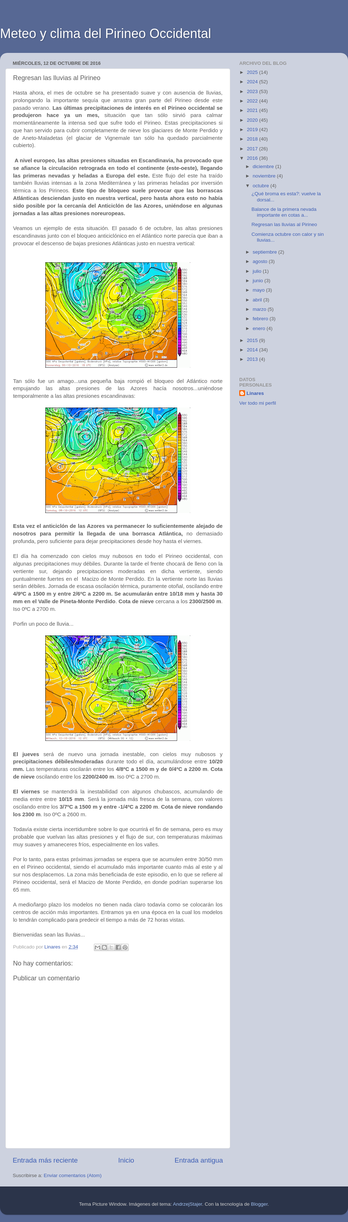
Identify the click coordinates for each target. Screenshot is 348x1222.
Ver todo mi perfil (257, 403)
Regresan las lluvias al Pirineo (284, 224)
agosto (261, 261)
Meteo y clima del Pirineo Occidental (105, 33)
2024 (253, 81)
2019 (253, 129)
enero (259, 328)
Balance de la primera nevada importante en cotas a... (284, 212)
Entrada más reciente (45, 1160)
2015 (253, 340)
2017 (253, 148)
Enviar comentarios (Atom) (73, 1175)
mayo (259, 290)
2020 (253, 120)
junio (258, 280)
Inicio (126, 1160)
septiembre (265, 252)
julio (258, 271)
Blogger (259, 1204)
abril (258, 300)
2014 (253, 350)
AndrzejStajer (187, 1204)
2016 (253, 158)
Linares (255, 393)
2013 (253, 359)
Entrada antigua (199, 1160)
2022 (253, 101)
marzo (260, 309)
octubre (261, 185)
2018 (253, 139)
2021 (253, 110)
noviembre (265, 176)
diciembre (264, 166)
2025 (253, 72)
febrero (261, 318)
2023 (253, 91)
